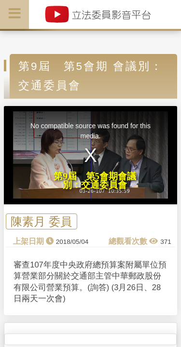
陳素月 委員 (41, 221)
